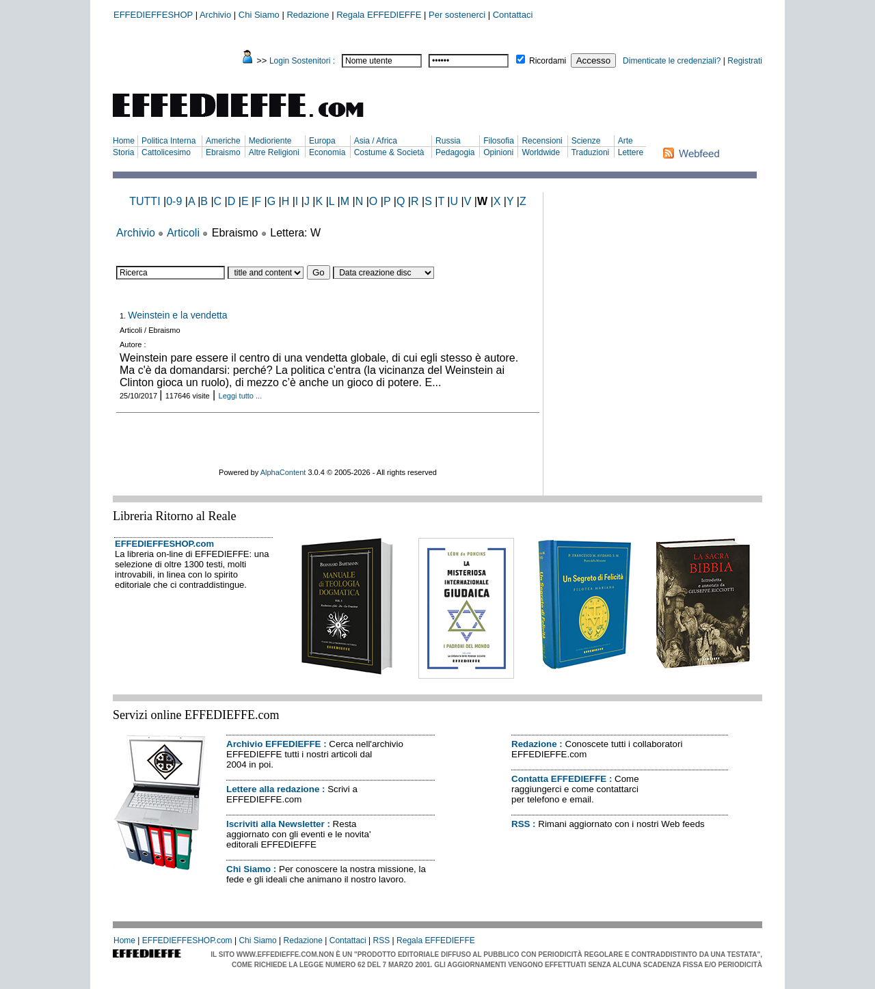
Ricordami (547, 61)
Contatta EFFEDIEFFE (558, 779)
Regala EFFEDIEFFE (378, 15)
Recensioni (542, 141)
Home (124, 141)
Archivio (215, 15)
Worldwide (541, 152)
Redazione (307, 15)
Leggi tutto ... (240, 396)
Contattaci (513, 15)
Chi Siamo (259, 15)
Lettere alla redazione (272, 789)
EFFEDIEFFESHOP (153, 15)
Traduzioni (590, 152)
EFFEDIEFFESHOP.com (164, 544)
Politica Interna (169, 141)
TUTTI (144, 201)
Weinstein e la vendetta (177, 315)
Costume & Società (389, 152)
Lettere (630, 152)
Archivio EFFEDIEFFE (273, 744)
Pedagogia (454, 152)
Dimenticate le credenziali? (672, 61)
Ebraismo (223, 152)
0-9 (174, 201)
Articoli (183, 233)
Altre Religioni (274, 152)
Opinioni (498, 152)
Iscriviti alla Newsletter (275, 824)
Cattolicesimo (166, 152)
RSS (520, 824)
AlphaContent (283, 472)
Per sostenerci (457, 15)
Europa (322, 141)
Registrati (744, 61)
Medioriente (270, 141)
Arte (625, 141)
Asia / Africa (375, 141)
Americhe (223, 141)
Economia (327, 152)
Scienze (586, 141)
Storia (123, 152)
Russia (448, 141)
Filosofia (498, 141)
